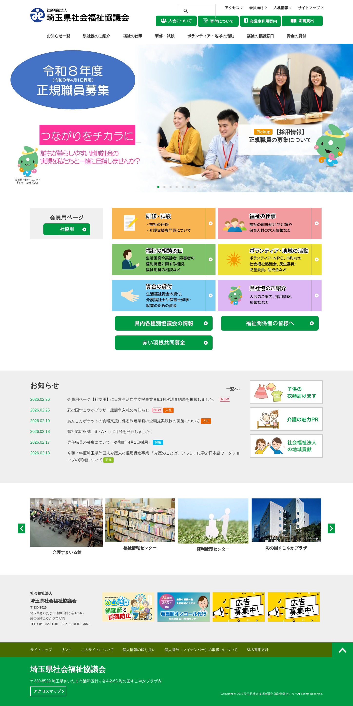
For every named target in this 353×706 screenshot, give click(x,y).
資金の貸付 (296, 36)
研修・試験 (165, 36)
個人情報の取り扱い (139, 650)
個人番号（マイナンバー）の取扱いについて (201, 650)
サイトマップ (309, 8)
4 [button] (177, 187)
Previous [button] (22, 529)
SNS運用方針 (257, 650)
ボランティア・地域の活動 (210, 36)
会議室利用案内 (263, 21)
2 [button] (164, 187)
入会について (180, 21)
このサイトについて (97, 650)
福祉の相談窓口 (260, 36)
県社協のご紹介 (96, 36)
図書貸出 (306, 21)
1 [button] (158, 187)
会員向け (256, 8)
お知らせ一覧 (58, 36)
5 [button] (183, 187)
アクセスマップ (47, 691)
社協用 (67, 229)
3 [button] (170, 187)
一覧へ (232, 389)
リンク (66, 650)
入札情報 (281, 8)
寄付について (222, 21)
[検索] (193, 11)
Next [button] (331, 529)
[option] (176, 118)
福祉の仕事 (132, 36)
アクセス (232, 8)
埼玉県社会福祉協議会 (68, 669)
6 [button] (189, 187)
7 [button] (195, 187)
